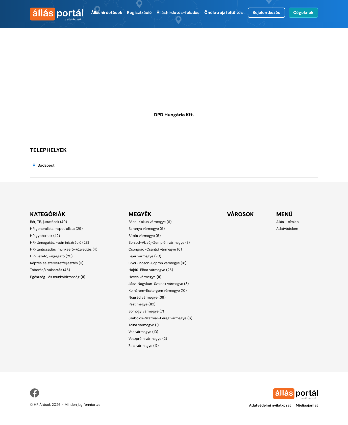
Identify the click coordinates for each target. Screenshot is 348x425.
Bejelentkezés (266, 12)
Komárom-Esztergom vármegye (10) (158, 290)
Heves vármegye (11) (145, 277)
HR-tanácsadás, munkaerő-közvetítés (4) (63, 249)
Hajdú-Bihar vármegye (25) (151, 269)
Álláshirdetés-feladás (178, 12)
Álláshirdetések (106, 12)
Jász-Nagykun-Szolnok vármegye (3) (159, 283)
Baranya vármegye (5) (147, 228)
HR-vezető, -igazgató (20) (51, 256)
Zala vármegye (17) (144, 345)
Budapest (46, 165)
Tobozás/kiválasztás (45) (50, 269)
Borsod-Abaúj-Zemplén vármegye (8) (159, 242)
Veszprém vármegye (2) (148, 338)
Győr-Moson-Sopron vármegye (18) (157, 263)
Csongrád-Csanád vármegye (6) (155, 249)
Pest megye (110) (142, 304)
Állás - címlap (287, 221)
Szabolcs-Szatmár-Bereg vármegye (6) (160, 318)
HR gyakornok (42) (45, 235)
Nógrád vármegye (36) (147, 297)
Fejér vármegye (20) (145, 256)
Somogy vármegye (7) (146, 311)
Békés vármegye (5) (145, 235)
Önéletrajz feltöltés (223, 12)
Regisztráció (139, 12)
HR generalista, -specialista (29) (56, 228)
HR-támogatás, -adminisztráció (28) (59, 242)
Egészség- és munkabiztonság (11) (57, 277)
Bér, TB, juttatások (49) (48, 221)
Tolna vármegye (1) (144, 325)
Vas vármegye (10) (143, 331)
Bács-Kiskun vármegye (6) (150, 221)
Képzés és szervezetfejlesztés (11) (56, 263)
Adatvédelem (287, 228)
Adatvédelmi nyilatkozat (270, 405)
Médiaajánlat (307, 405)
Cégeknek (303, 12)
